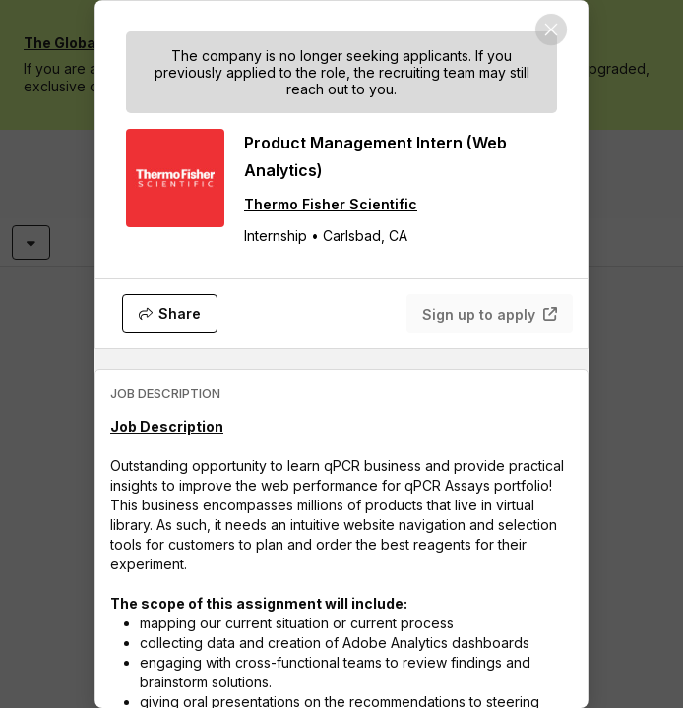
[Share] (169, 313)
